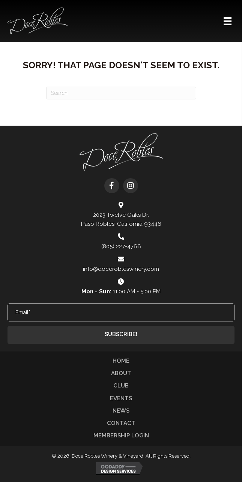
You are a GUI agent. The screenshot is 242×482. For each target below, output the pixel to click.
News (121, 410)
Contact (121, 423)
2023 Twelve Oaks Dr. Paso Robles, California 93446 (121, 219)
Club (121, 385)
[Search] (121, 93)
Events (121, 398)
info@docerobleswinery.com (121, 269)
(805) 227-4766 (121, 246)
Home (121, 360)
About (121, 373)
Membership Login (121, 435)
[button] (111, 185)
